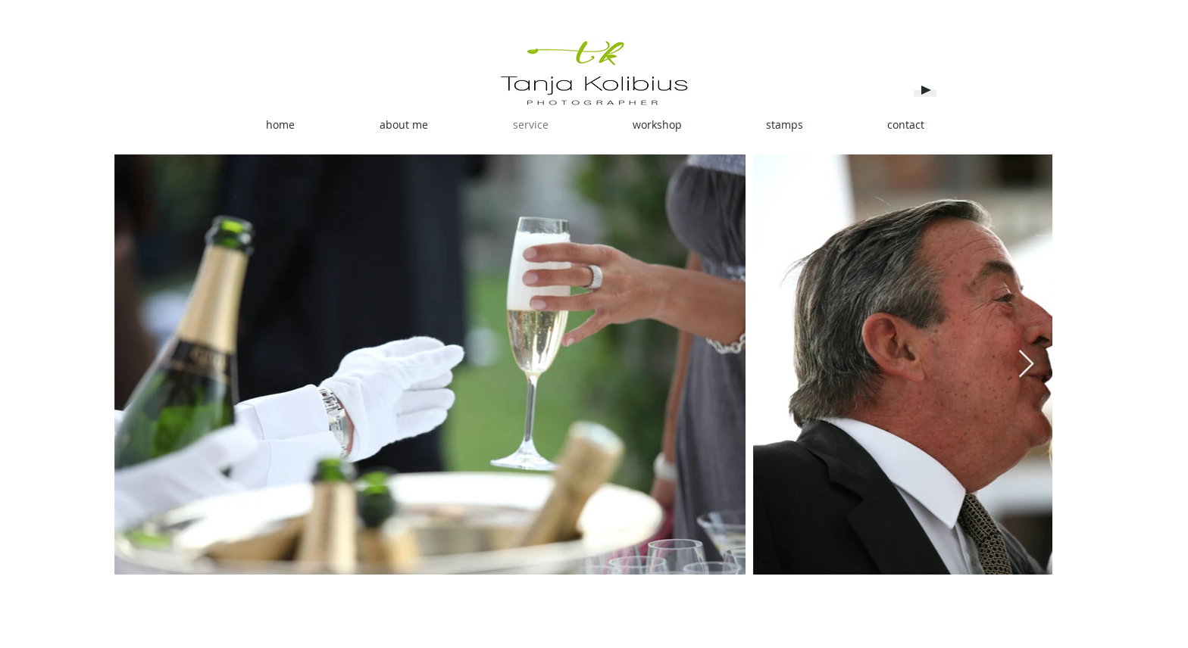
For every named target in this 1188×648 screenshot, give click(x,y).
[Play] (925, 90)
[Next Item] (1026, 364)
